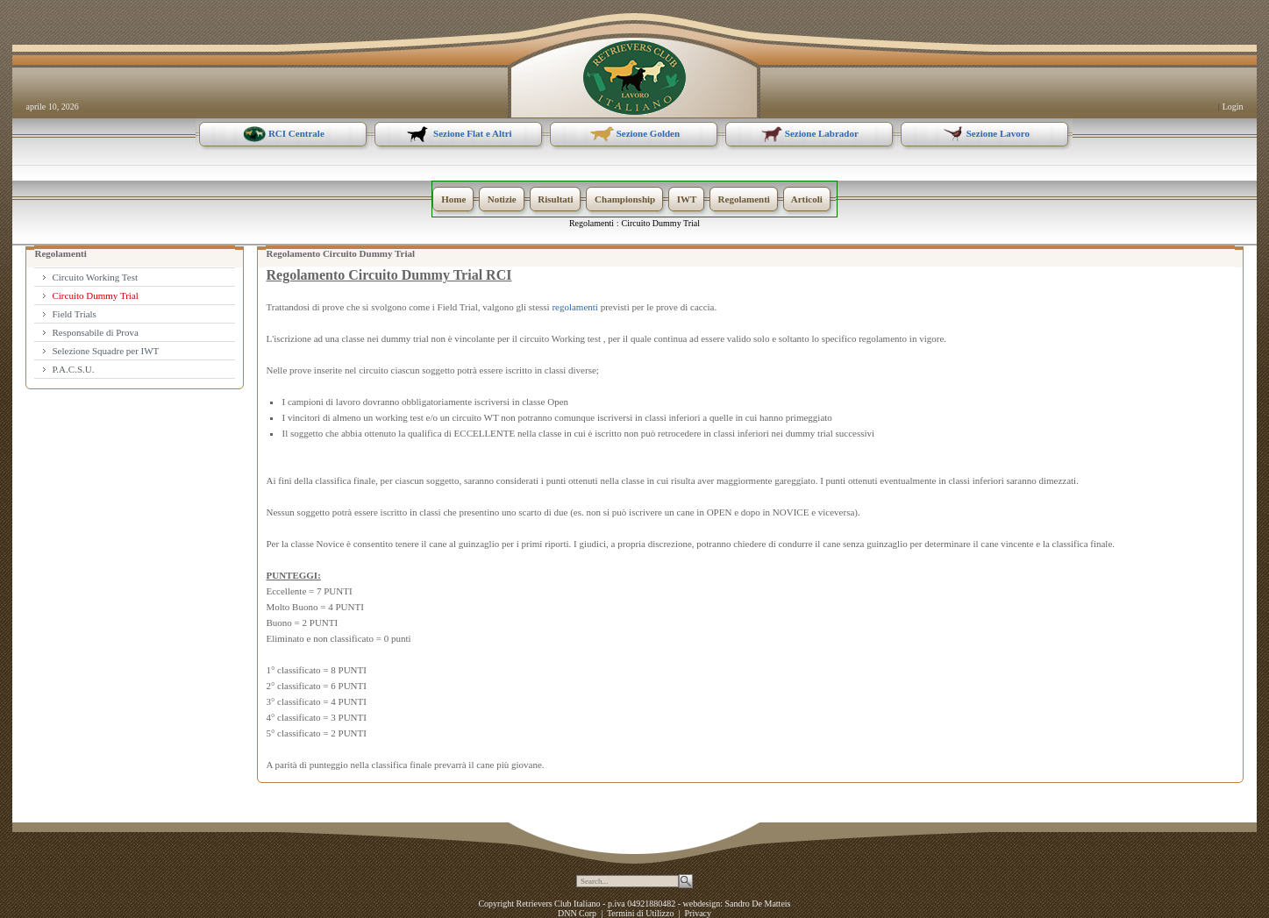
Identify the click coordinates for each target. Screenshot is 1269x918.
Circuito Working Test (95, 277)
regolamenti (575, 307)
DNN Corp (577, 913)
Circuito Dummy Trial (661, 223)
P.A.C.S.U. (73, 369)
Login (1233, 106)
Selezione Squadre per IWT (105, 350)
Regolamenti (591, 223)
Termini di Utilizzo (640, 913)
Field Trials (74, 314)
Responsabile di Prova (95, 332)
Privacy (697, 913)
